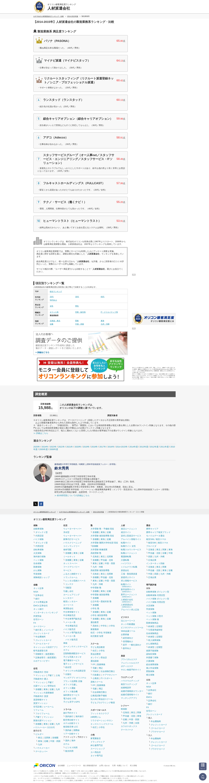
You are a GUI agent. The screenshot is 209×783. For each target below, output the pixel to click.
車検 (65, 643)
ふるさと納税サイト (72, 574)
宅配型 (68, 587)
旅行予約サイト (70, 713)
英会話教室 (96, 654)
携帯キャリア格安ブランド (158, 532)
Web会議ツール (128, 631)
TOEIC (96, 671)
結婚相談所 (126, 687)
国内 (67, 740)
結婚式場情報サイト (130, 694)
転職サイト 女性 (128, 546)
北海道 (96, 556)
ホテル (66, 744)
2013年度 (144, 447)
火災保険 (37, 553)
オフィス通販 (69, 688)
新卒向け (127, 648)
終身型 (151, 626)
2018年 (94, 447)
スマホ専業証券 (40, 602)
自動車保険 (38, 529)
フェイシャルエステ (130, 663)
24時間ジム (96, 717)
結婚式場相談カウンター (132, 691)
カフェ (66, 650)
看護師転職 (126, 556)
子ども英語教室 (98, 647)
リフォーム (38, 710)
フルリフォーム (42, 713)
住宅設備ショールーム (43, 706)
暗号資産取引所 (40, 650)
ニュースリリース (74, 766)
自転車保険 (38, 549)
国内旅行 (69, 716)
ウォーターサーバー (72, 529)
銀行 (37, 599)
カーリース (68, 605)
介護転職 (125, 560)
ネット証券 (38, 588)
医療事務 (101, 664)
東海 (102, 321)
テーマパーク (127, 730)
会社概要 (61, 766)
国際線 (76, 730)
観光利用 (69, 751)
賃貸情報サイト (40, 699)
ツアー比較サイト (71, 734)
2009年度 (43, 449)
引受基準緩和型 (155, 630)
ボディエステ (127, 666)
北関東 (47, 737)
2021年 (69, 447)
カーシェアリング (71, 594)
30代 (77, 297)
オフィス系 (54, 312)
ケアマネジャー (110, 675)
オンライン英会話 (99, 657)
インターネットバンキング (45, 612)
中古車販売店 (69, 615)
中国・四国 (79, 324)
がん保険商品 (152, 643)
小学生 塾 (95, 608)
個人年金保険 (152, 668)
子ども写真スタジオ (72, 657)
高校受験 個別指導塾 (100, 570)
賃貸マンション (40, 703)
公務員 (96, 678)
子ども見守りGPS (71, 702)
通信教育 (95, 622)
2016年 (111, 447)
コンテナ (69, 584)
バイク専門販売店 (73, 632)
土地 (58, 675)
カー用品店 (96, 752)
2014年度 (133, 447)
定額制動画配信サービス (74, 653)
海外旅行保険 (39, 556)
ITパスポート (107, 678)
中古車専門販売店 (73, 619)
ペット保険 (38, 560)
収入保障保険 (154, 640)
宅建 (95, 668)
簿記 (101, 668)
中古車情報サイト (71, 612)
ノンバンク (49, 630)
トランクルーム (70, 577)
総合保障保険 (152, 664)
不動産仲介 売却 (40, 672)
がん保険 (37, 570)
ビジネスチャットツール (132, 627)
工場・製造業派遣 (129, 574)
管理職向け (128, 641)
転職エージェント (129, 553)
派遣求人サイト (128, 577)
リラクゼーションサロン (102, 720)
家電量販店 (96, 738)
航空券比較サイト (71, 720)
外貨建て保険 (152, 657)
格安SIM (152, 543)
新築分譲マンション (42, 720)
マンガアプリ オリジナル (74, 678)
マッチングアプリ (129, 698)
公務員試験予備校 (99, 695)
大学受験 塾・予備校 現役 (102, 529)
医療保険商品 (152, 623)
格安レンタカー (70, 601)
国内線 (68, 730)
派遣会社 (125, 570)
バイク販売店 (69, 629)
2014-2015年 (122, 447)
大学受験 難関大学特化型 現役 (104, 543)
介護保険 (150, 661)
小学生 (112, 626)
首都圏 (38, 689)
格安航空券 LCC (70, 727)
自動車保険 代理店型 (155, 595)
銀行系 (38, 630)
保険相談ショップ (41, 577)
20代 (51, 297)
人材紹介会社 (127, 600)
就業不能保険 (152, 650)
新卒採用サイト (128, 590)
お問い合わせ (104, 766)
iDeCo (149, 697)
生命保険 (37, 563)
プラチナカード (158, 731)
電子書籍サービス (71, 660)
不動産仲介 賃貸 (40, 696)
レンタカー (68, 598)
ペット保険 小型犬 (154, 616)
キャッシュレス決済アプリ (45, 647)
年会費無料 (40, 637)
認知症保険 (151, 654)
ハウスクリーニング (72, 543)
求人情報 (133, 766)
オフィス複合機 (70, 691)
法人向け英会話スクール (102, 699)
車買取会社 (68, 608)
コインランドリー (71, 546)
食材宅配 (67, 549)
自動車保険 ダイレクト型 (157, 592)
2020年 (78, 447)
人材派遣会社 (127, 606)
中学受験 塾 (96, 587)
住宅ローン (38, 619)
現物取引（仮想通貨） (45, 654)
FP (94, 664)
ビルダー (39, 734)
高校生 (96, 626)
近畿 (51, 324)
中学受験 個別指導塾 (100, 594)
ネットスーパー (70, 563)
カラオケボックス (129, 726)
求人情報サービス (129, 581)
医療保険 (37, 567)
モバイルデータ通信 (155, 536)
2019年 (86, 447)
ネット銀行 (38, 609)
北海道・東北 (55, 321)
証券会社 (39, 595)
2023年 (53, 447)
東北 (40, 737)
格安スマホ (163, 543)
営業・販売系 (80, 312)
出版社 (68, 674)
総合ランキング (56, 291)
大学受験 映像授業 (99, 549)
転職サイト (126, 543)
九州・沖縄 (105, 324)
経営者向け (128, 638)
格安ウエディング (129, 684)
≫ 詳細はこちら (40, 433)
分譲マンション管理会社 (44, 686)
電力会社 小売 (69, 698)
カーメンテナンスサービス (75, 646)
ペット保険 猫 (152, 619)
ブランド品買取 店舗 (72, 681)
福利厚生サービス (71, 695)
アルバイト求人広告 (130, 609)
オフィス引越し (70, 684)
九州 (58, 689)
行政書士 (97, 675)
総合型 (68, 667)
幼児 (95, 650)
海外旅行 (79, 716)
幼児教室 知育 (97, 636)
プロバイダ (151, 546)
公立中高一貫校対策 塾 (101, 601)
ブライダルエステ (129, 659)
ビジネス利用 (71, 747)
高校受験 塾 (96, 553)
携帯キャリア (152, 529)
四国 (150, 556)
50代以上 (53, 300)
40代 (102, 297)
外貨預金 (37, 616)
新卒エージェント (129, 595)
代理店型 (39, 536)
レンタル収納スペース (75, 581)
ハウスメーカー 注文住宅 (44, 727)
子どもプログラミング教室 (103, 702)
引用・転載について (120, 766)
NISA (35, 592)
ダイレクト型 (41, 532)
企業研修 (125, 634)
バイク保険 (38, 539)
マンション (40, 675)
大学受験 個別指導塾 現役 (102, 536)
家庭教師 (95, 629)
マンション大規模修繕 (43, 693)
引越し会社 (68, 591)
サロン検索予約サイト (131, 670)
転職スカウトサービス (131, 549)
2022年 (61, 447)
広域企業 (152, 560)
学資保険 (37, 574)
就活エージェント (129, 529)
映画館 (124, 709)
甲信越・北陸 (107, 560)
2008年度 (53, 449)
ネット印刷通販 (128, 624)
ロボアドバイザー (41, 661)
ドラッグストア (98, 742)
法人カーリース (128, 621)
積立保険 (150, 675)
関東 (77, 321)
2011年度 (164, 447)
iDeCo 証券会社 (40, 605)
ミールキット (69, 556)
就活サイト (126, 532)
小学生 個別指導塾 (99, 615)
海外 (73, 740)
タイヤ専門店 (97, 755)
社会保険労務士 (108, 671)
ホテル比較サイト (71, 723)
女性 (51, 306)
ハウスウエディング (130, 681)
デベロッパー (41, 751)
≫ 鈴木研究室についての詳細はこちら (72, 495)
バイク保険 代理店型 (155, 602)
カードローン (39, 626)
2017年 (102, 447)
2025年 (36, 447)
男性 (77, 306)
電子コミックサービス (73, 664)
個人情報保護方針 (90, 766)
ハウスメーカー (42, 748)
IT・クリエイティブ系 (109, 312)
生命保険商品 (152, 633)
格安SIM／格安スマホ (156, 539)
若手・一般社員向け (132, 645)
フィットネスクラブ (100, 713)
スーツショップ (98, 749)
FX (34, 623)
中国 (171, 553)
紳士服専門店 (97, 745)
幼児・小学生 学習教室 (101, 632)
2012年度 (154, 447)
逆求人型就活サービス (131, 536)
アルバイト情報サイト (131, 539)
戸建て (51, 675)
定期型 (159, 626)
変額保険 (150, 671)
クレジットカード (41, 633)
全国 (137, 723)
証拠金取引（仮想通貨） (46, 657)
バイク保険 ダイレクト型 (157, 599)
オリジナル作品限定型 (75, 671)
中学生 (104, 626)
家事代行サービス (71, 539)
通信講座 (95, 661)
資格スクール (97, 682)
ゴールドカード (42, 643)
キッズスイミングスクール (102, 724)
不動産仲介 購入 (40, 679)
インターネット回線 (155, 563)
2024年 (45, 447)
